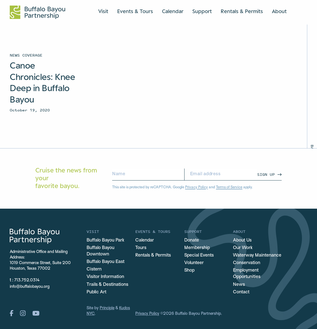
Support (202, 11)
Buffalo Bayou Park (105, 240)
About (279, 11)
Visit (103, 11)
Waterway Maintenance (257, 255)
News (239, 284)
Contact (241, 292)
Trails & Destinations (107, 284)
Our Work (242, 248)
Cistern (94, 269)
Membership (197, 248)
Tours (140, 248)
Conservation (246, 263)
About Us (242, 240)
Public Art (96, 292)
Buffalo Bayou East (105, 262)
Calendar (172, 11)
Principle (107, 308)
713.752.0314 (27, 280)
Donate (191, 240)
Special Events (199, 255)
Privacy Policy (196, 187)
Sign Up (266, 174)
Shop (189, 270)
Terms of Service (229, 187)
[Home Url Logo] (37, 12)
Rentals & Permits (242, 11)
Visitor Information (105, 277)
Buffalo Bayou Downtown (100, 251)
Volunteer (194, 263)
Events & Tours (135, 11)
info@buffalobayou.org (30, 287)
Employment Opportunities (247, 273)
